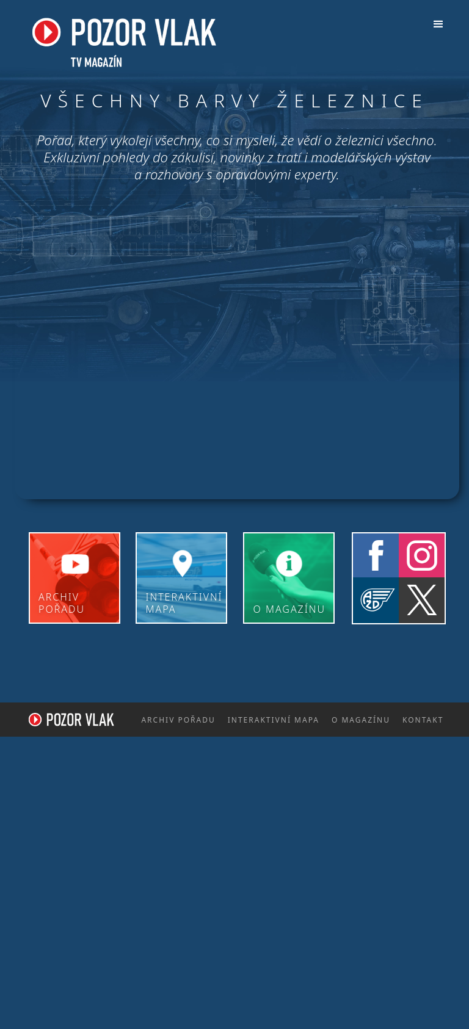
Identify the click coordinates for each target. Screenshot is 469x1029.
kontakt (422, 720)
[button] (438, 24)
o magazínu (361, 720)
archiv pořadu (178, 720)
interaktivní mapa (273, 720)
